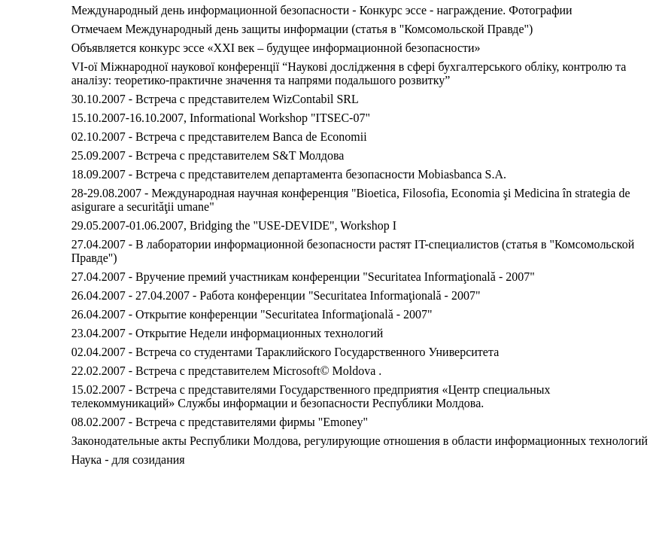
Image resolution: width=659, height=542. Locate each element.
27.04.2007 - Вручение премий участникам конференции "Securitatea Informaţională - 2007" (303, 276)
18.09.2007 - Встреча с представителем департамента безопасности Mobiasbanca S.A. (288, 174)
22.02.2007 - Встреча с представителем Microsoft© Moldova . (226, 370)
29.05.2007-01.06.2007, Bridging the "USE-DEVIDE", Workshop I (233, 225)
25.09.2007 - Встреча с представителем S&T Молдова (208, 155)
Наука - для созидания (128, 459)
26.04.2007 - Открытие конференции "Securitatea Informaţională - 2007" (252, 314)
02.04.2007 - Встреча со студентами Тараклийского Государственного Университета (285, 352)
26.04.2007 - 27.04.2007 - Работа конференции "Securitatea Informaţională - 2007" (276, 295)
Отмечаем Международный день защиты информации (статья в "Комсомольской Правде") (302, 29)
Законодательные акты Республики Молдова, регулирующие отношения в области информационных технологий (359, 440)
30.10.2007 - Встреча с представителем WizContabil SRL (215, 99)
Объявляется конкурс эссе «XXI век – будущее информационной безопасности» (276, 47)
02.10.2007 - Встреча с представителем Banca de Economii (219, 136)
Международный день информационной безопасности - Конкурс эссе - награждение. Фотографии (321, 10)
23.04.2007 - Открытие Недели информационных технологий (227, 333)
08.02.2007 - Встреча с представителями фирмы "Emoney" (219, 422)
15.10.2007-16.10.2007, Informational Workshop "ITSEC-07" (220, 117)
